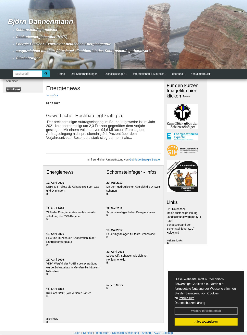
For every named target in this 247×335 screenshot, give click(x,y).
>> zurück (52, 95)
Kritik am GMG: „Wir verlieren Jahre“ (68, 293)
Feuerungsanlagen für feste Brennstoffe (130, 234)
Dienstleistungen (116, 73)
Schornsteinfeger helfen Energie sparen (130, 212)
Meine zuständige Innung (182, 212)
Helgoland (173, 232)
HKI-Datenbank (176, 209)
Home (61, 73)
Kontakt (88, 332)
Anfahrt (146, 332)
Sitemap (168, 332)
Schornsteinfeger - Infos (131, 172)
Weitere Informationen (206, 310)
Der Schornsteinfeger (85, 73)
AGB (157, 332)
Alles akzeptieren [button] (206, 321)
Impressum (186, 298)
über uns (178, 73)
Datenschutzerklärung (190, 302)
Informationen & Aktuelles (149, 73)
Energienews (60, 172)
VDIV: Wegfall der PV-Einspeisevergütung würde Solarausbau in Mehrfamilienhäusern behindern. (72, 267)
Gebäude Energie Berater (145, 159)
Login (76, 332)
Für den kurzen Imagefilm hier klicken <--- (182, 90)
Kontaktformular (200, 73)
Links (172, 202)
